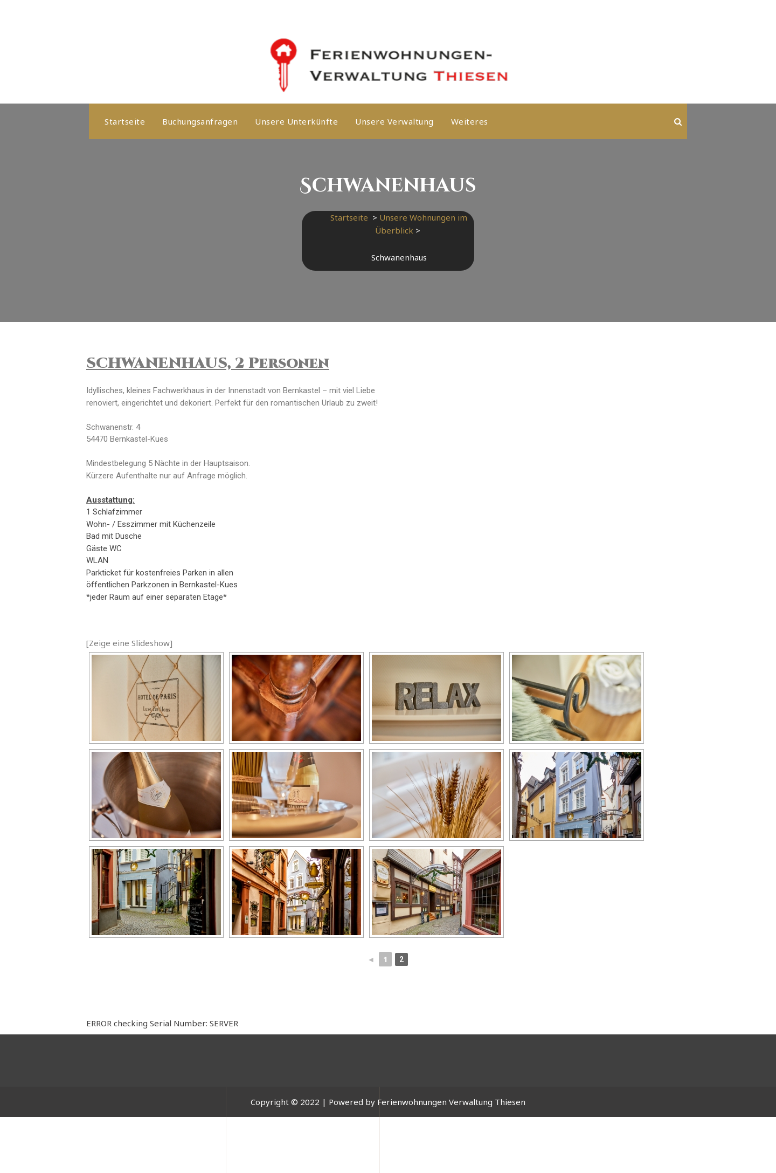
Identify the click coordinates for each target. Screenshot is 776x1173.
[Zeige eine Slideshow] (129, 642)
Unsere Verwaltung (394, 121)
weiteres (469, 121)
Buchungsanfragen (200, 121)
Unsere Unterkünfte (296, 121)
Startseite (125, 121)
